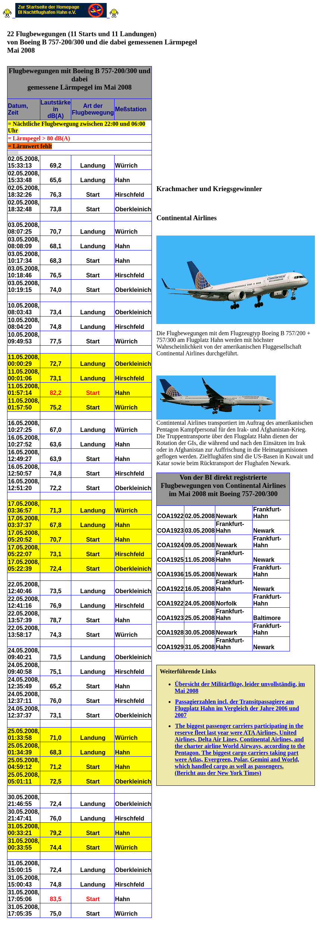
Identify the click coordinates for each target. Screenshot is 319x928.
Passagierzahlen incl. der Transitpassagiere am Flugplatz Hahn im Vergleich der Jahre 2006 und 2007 (237, 708)
